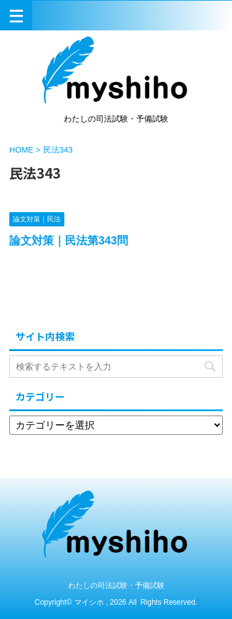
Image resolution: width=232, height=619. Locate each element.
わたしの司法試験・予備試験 (116, 585)
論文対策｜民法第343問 (68, 240)
